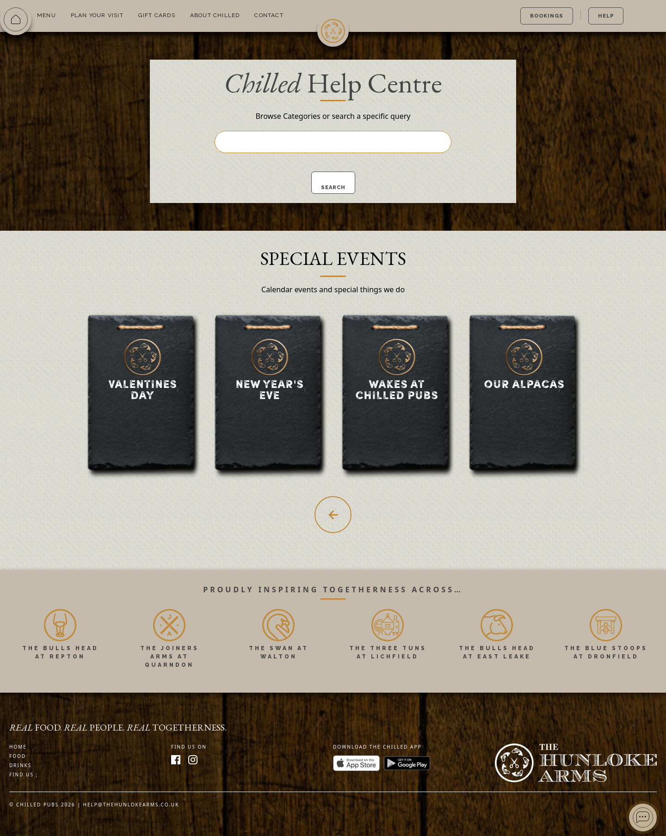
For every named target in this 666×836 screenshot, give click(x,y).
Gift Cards (156, 15)
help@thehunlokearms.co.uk (131, 804)
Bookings (546, 16)
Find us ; (23, 774)
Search (333, 187)
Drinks (20, 765)
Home (18, 747)
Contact (268, 15)
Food (17, 756)
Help (606, 16)
